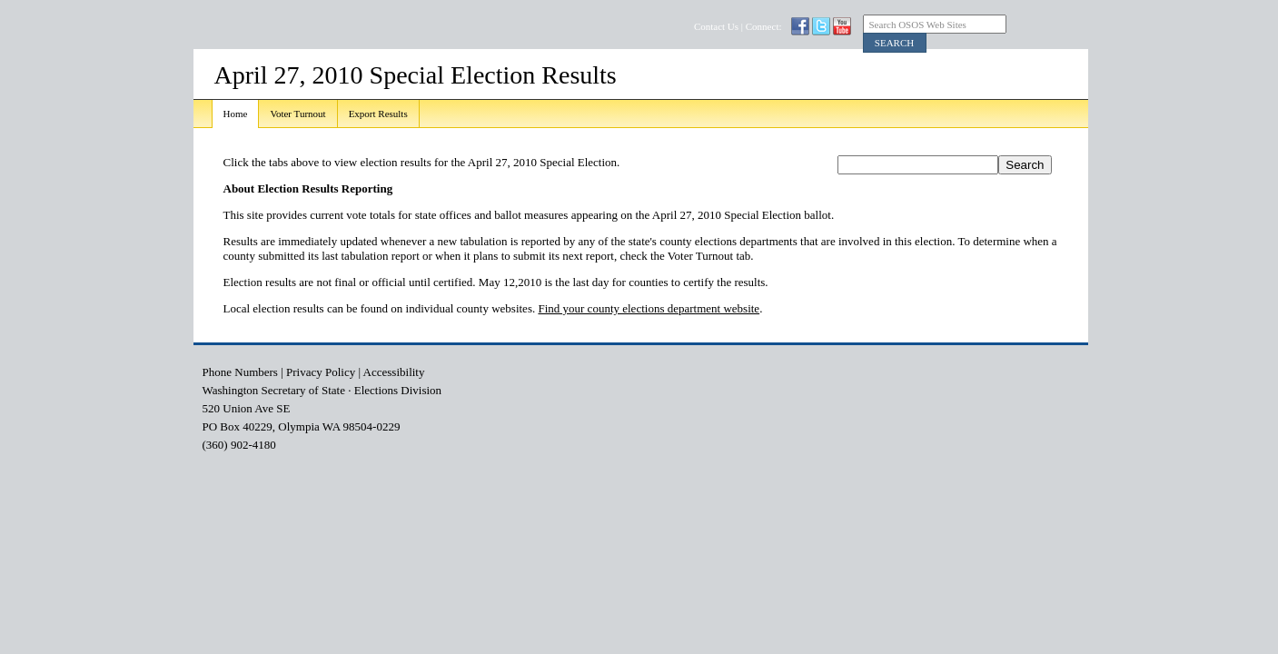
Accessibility (394, 372)
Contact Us (716, 26)
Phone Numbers (240, 372)
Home (235, 113)
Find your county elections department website (648, 308)
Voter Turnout (297, 113)
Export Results (378, 113)
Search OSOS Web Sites (917, 24)
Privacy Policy (320, 372)
